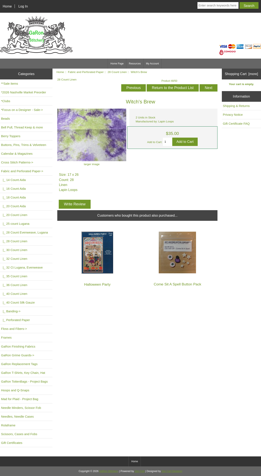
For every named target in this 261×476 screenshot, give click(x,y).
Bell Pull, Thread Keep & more (22, 127)
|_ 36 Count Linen (14, 285)
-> (22, 171)
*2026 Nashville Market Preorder (23, 92)
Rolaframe (8, 425)
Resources (135, 63)
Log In (23, 6)
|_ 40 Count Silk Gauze (18, 302)
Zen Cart (140, 471)
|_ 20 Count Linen (14, 215)
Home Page (117, 63)
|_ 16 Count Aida (13, 188)
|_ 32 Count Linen (14, 258)
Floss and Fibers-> (14, 328)
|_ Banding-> (10, 311)
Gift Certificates (11, 443)
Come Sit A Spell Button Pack (177, 284)
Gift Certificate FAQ (236, 123)
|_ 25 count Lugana (15, 223)
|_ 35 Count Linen (14, 276)
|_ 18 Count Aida (13, 197)
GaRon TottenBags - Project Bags (24, 381)
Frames (6, 337)
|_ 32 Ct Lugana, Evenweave (22, 267)
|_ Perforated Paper (15, 320)
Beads (5, 118)
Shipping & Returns (236, 106)
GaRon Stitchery (108, 471)
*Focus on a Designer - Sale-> (22, 110)
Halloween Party (97, 284)
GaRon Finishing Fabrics (18, 346)
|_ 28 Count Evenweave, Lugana (24, 232)
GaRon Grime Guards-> (17, 355)
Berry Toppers (10, 136)
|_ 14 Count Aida (13, 180)
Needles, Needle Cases (17, 416)
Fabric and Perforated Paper (86, 72)
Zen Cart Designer (172, 471)
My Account (152, 63)
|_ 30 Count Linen (14, 250)
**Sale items (9, 83)
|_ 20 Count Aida (13, 206)
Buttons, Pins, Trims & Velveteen (23, 145)
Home (7, 6)
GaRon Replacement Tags (19, 364)
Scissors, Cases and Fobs (19, 434)
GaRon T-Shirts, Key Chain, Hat (23, 372)
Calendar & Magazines (16, 153)
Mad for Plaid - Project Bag (19, 399)
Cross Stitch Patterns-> (17, 162)
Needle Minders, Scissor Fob (21, 407)
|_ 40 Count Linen (14, 293)
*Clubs (5, 101)
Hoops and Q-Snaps (15, 390)
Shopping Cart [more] (241, 74)
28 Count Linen (117, 72)
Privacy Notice (233, 114)
